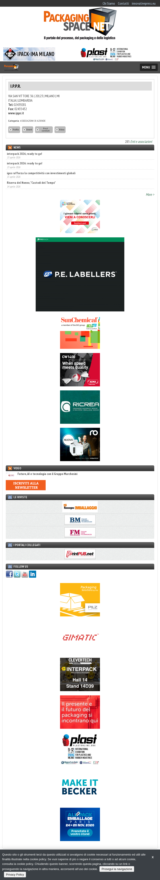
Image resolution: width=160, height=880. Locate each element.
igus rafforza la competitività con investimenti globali (41, 173)
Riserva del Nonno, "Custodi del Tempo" (31, 182)
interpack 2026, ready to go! (24, 153)
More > (150, 194)
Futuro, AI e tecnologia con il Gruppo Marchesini (41, 474)
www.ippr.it (16, 113)
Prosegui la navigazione (116, 869)
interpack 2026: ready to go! (24, 163)
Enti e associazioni (141, 141)
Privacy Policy (15, 874)
